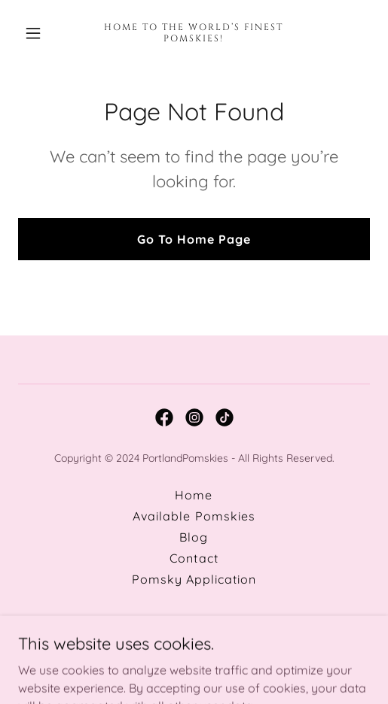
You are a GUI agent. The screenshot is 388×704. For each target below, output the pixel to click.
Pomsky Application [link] (194, 579)
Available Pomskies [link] (194, 515)
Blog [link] (193, 537)
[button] (44, 33)
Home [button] (193, 494)
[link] (194, 36)
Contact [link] (194, 558)
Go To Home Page (194, 239)
